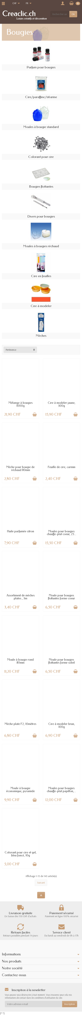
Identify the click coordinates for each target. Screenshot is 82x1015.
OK (73, 14)
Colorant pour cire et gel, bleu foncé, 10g (20, 854)
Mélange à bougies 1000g (21, 404)
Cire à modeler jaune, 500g (61, 404)
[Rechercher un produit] (59, 14)
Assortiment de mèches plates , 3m (21, 597)
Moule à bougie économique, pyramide (20, 789)
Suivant (41, 882)
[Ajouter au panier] (34, 415)
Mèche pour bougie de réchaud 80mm (20, 468)
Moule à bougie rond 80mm (20, 661)
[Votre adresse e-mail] (33, 1004)
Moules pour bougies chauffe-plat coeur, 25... (61, 533)
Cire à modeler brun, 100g (61, 725)
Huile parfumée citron (20, 531)
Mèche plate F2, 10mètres (20, 724)
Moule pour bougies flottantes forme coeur (61, 597)
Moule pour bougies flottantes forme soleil (61, 661)
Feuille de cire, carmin (61, 467)
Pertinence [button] (11, 349)
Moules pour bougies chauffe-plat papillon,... (61, 789)
